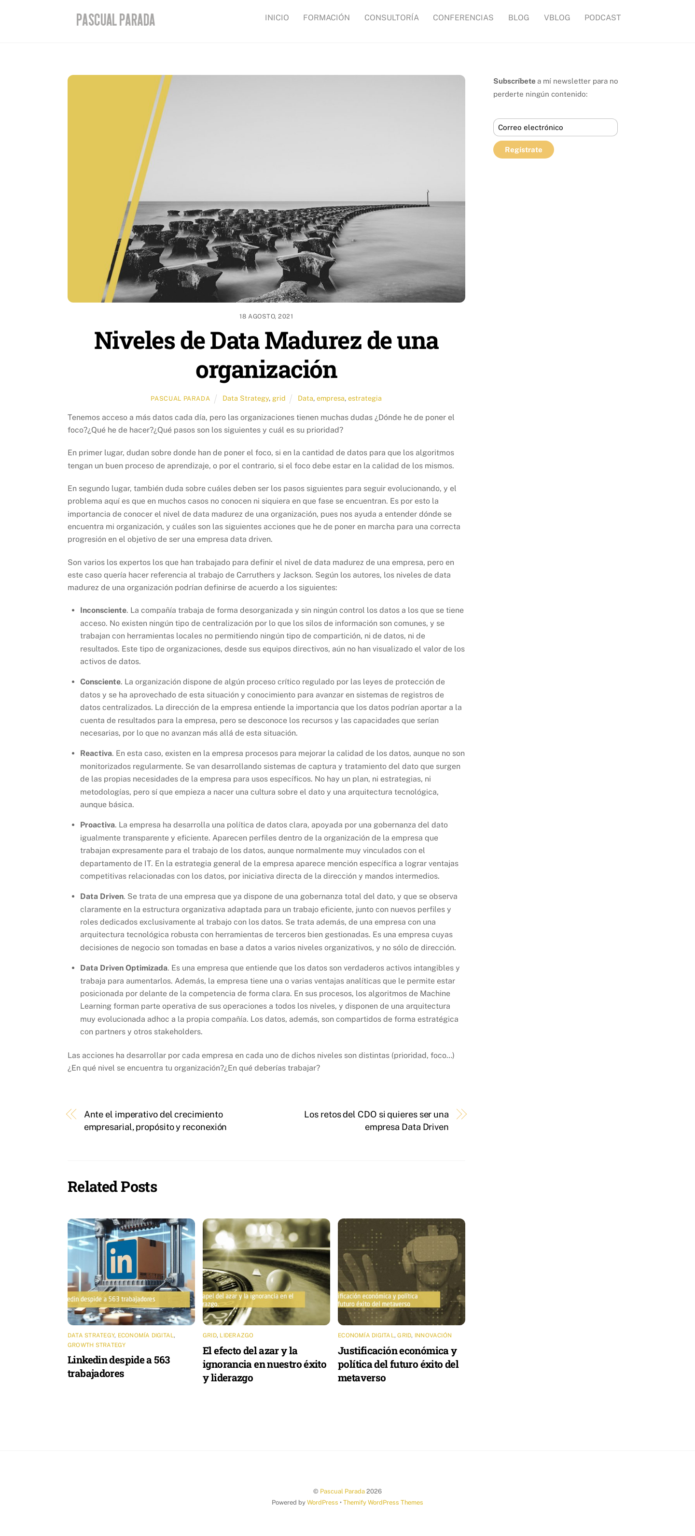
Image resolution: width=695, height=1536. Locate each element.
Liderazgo (236, 1335)
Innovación (433, 1335)
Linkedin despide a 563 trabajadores (118, 1366)
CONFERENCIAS (463, 17)
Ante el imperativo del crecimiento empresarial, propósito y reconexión (155, 1120)
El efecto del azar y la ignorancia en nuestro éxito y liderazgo (264, 1364)
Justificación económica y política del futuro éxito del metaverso (398, 1364)
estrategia (365, 398)
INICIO (277, 17)
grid (279, 398)
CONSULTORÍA (391, 17)
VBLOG (557, 17)
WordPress (322, 1502)
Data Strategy (245, 398)
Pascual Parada (180, 398)
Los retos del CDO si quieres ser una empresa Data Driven (376, 1120)
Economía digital (146, 1335)
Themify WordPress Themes (383, 1502)
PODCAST (602, 17)
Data (305, 398)
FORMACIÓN (326, 17)
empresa (331, 398)
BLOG (518, 17)
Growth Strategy (97, 1345)
